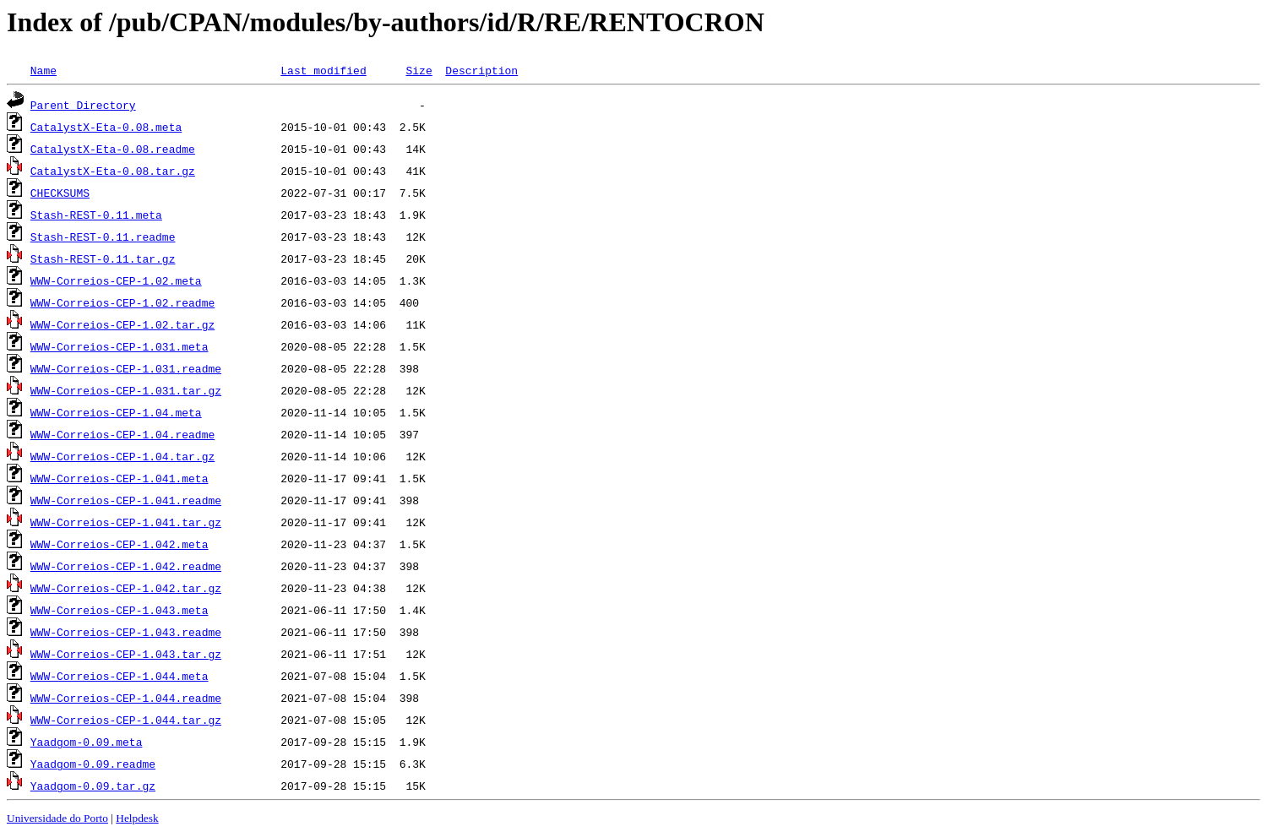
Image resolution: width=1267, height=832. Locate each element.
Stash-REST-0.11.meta (96, 214)
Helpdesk (137, 818)
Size (418, 70)
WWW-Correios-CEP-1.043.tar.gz (125, 653)
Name (43, 70)
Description (481, 70)
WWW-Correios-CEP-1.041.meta (119, 478)
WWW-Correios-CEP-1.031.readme (125, 368)
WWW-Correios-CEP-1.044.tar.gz (125, 719)
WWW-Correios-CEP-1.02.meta (116, 280)
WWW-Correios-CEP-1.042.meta (119, 544)
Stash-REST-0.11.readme (103, 236)
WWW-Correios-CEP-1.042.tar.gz (125, 587)
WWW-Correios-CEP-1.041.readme (125, 500)
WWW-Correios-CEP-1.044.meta (119, 675)
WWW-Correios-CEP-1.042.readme (125, 566)
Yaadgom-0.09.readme (92, 763)
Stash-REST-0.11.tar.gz (103, 258)
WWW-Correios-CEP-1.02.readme (122, 302)
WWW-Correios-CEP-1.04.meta (116, 412)
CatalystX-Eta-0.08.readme (112, 148)
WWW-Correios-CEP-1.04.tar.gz (122, 456)
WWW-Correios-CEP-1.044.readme (125, 697)
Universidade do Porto (57, 818)
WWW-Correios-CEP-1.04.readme (122, 434)
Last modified (323, 70)
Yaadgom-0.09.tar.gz (92, 785)
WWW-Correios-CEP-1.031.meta (119, 346)
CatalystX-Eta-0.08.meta (106, 126)
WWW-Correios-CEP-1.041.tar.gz (125, 522)
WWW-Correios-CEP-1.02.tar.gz (122, 324)
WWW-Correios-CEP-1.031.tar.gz (125, 390)
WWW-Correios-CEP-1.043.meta (119, 609)
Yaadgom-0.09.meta (86, 741)
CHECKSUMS (60, 192)
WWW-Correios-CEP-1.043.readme (125, 631)
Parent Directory (83, 104)
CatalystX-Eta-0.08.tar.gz (112, 170)
